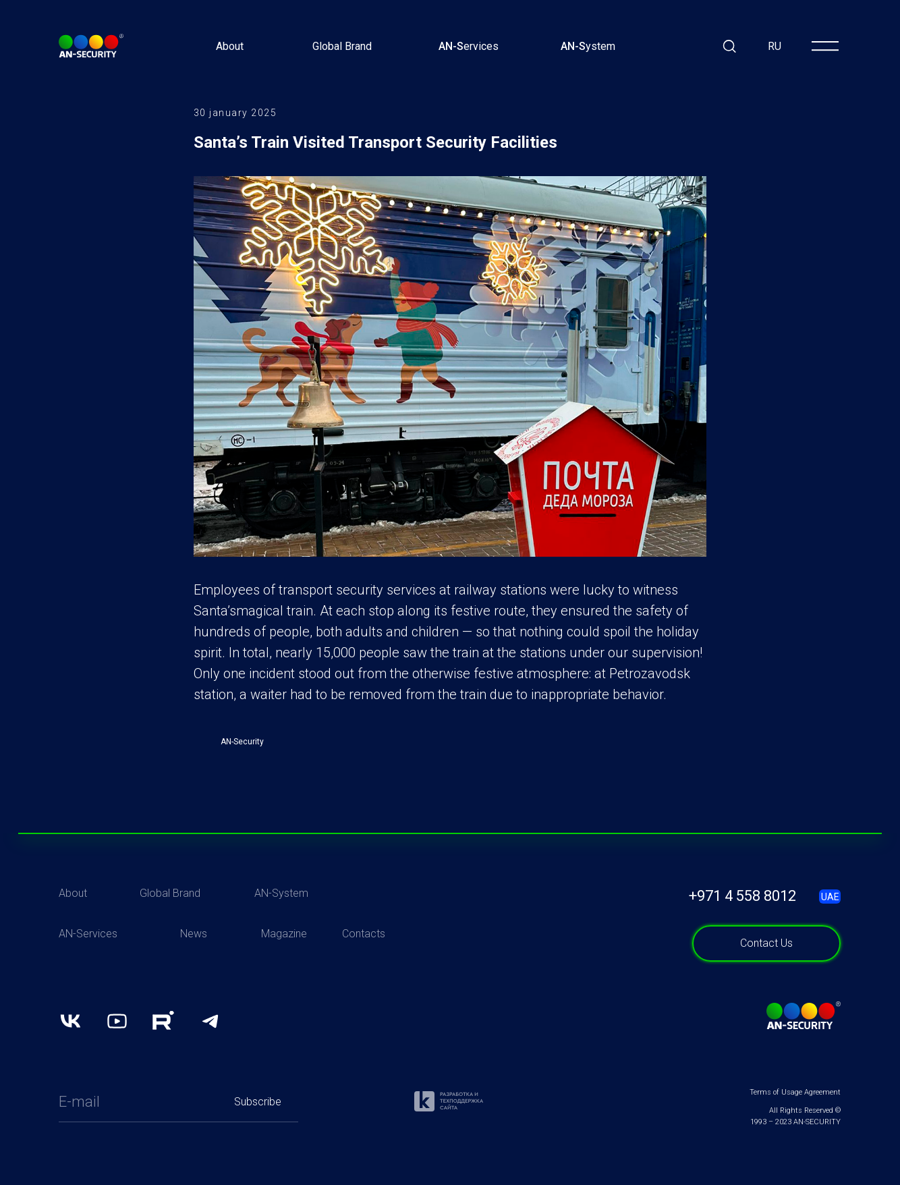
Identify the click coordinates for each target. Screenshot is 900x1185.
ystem (588, 46)
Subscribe (257, 1130)
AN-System (281, 921)
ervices (469, 46)
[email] (138, 1130)
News (193, 962)
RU (774, 46)
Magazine (284, 962)
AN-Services (88, 962)
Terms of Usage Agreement (795, 1120)
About (230, 46)
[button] (766, 972)
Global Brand (342, 46)
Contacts (363, 962)
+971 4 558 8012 (742, 924)
